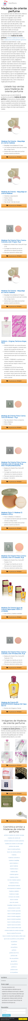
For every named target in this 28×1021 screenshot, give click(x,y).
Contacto (3, 980)
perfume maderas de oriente (15, 37)
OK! (22, 1018)
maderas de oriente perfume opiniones (15, 39)
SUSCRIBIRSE (6, 1015)
